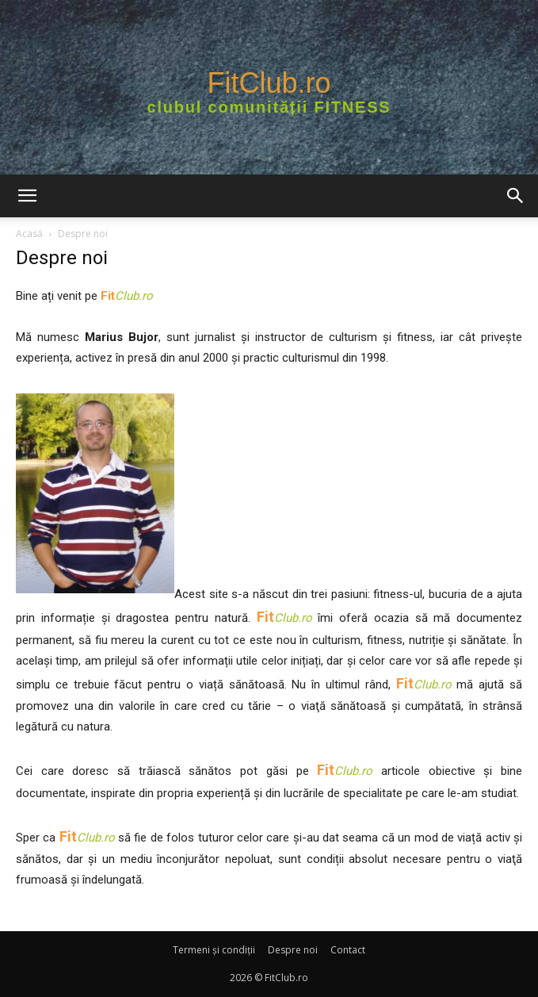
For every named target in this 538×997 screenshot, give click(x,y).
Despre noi (293, 950)
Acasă (29, 233)
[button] (27, 195)
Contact (347, 950)
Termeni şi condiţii (214, 950)
